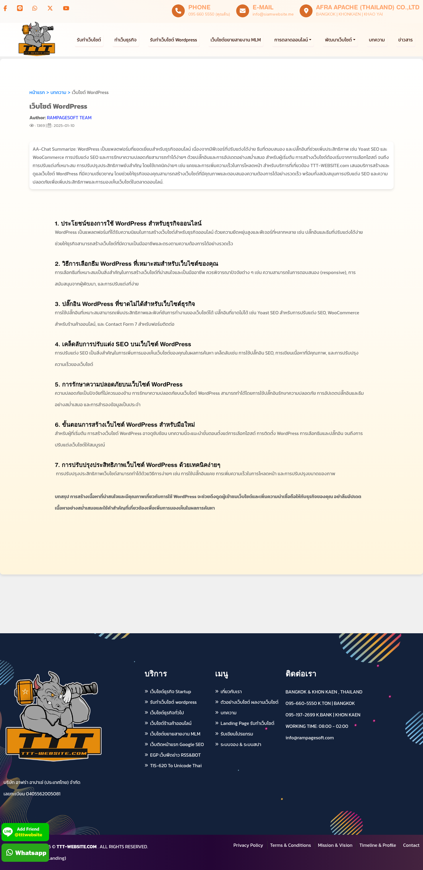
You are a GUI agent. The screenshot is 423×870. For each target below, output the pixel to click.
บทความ (377, 39)
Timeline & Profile (378, 845)
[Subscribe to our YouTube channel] (66, 8)
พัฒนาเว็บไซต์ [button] (338, 39)
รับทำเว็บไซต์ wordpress (173, 702)
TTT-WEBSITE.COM (77, 846)
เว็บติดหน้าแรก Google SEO (177, 744)
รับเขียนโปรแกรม (237, 733)
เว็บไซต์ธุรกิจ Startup (170, 691)
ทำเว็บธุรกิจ (126, 39)
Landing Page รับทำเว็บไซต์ (247, 723)
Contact (411, 845)
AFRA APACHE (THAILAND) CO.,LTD (367, 7)
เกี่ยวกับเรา (231, 691)
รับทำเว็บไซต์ (89, 39)
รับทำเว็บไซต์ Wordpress (173, 39)
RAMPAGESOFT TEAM (69, 117)
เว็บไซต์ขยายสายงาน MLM (236, 39)
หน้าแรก (37, 92)
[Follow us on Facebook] (5, 8)
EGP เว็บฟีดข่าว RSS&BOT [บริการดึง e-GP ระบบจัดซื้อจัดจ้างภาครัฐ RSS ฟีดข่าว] (175, 754)
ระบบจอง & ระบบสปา (241, 744)
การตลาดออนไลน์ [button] (291, 39)
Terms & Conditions (290, 845)
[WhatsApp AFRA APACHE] (34, 8)
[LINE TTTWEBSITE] (20, 8)
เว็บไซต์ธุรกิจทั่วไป (167, 712)
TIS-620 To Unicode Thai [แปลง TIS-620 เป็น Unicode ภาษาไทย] (176, 765)
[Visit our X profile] (50, 8)
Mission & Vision (335, 845)
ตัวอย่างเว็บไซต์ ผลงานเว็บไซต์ (249, 702)
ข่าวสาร (405, 39)
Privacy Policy (248, 845)
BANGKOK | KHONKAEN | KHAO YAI (349, 14)
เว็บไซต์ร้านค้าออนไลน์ (171, 723)
